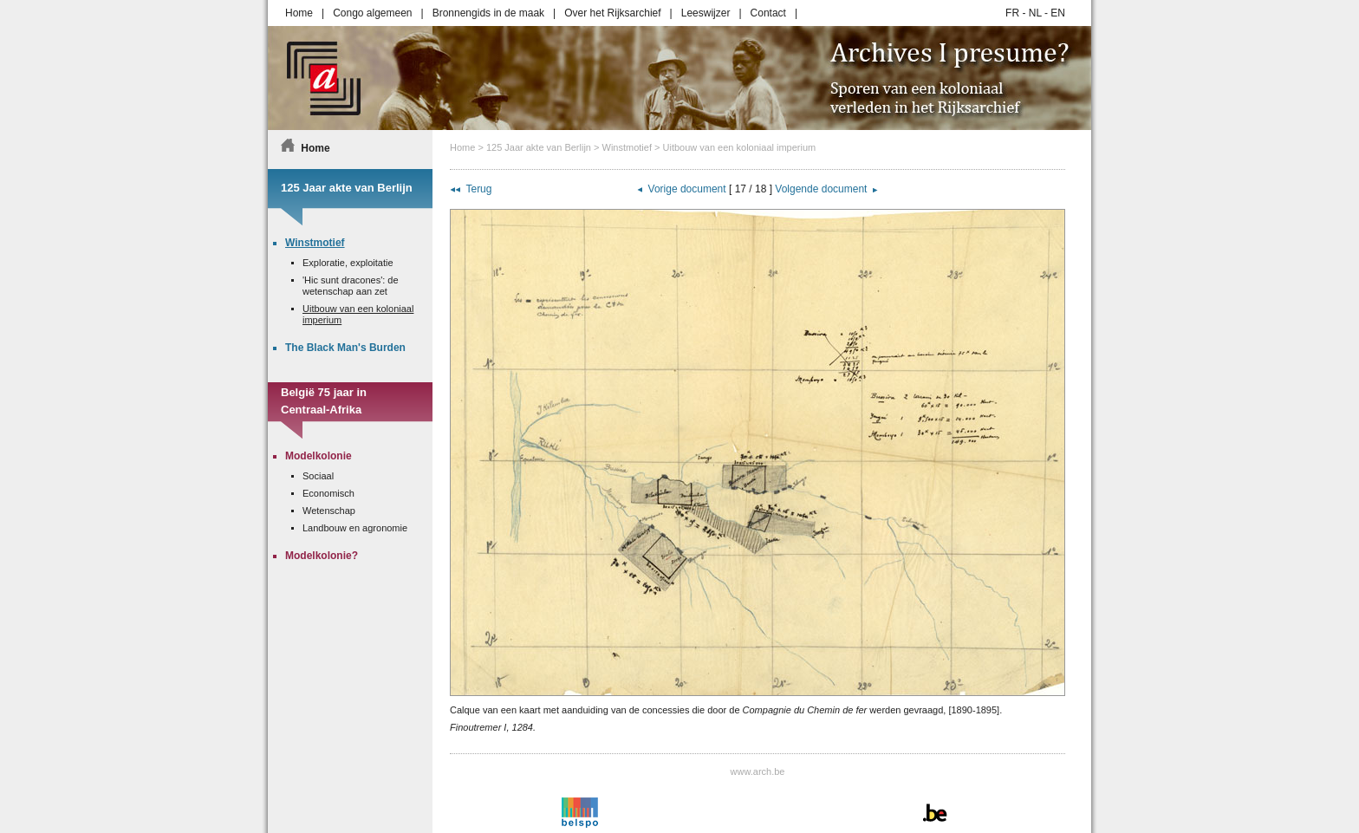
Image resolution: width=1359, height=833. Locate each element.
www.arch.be (758, 771)
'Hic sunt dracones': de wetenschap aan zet (350, 285)
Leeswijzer (706, 13)
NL (1035, 13)
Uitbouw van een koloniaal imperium (739, 147)
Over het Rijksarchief (612, 13)
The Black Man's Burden (345, 348)
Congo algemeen (372, 13)
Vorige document (687, 189)
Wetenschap (328, 510)
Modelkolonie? (321, 556)
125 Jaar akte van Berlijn (538, 147)
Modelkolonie (318, 456)
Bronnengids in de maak (488, 13)
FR (1012, 13)
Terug (478, 189)
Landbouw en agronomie (354, 528)
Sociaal (318, 476)
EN (1057, 13)
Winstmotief (627, 147)
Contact (768, 13)
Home (299, 13)
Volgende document (821, 189)
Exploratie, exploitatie (347, 262)
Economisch (328, 493)
